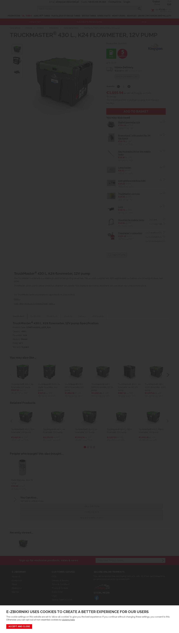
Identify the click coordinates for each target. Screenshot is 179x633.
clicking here (68, 619)
